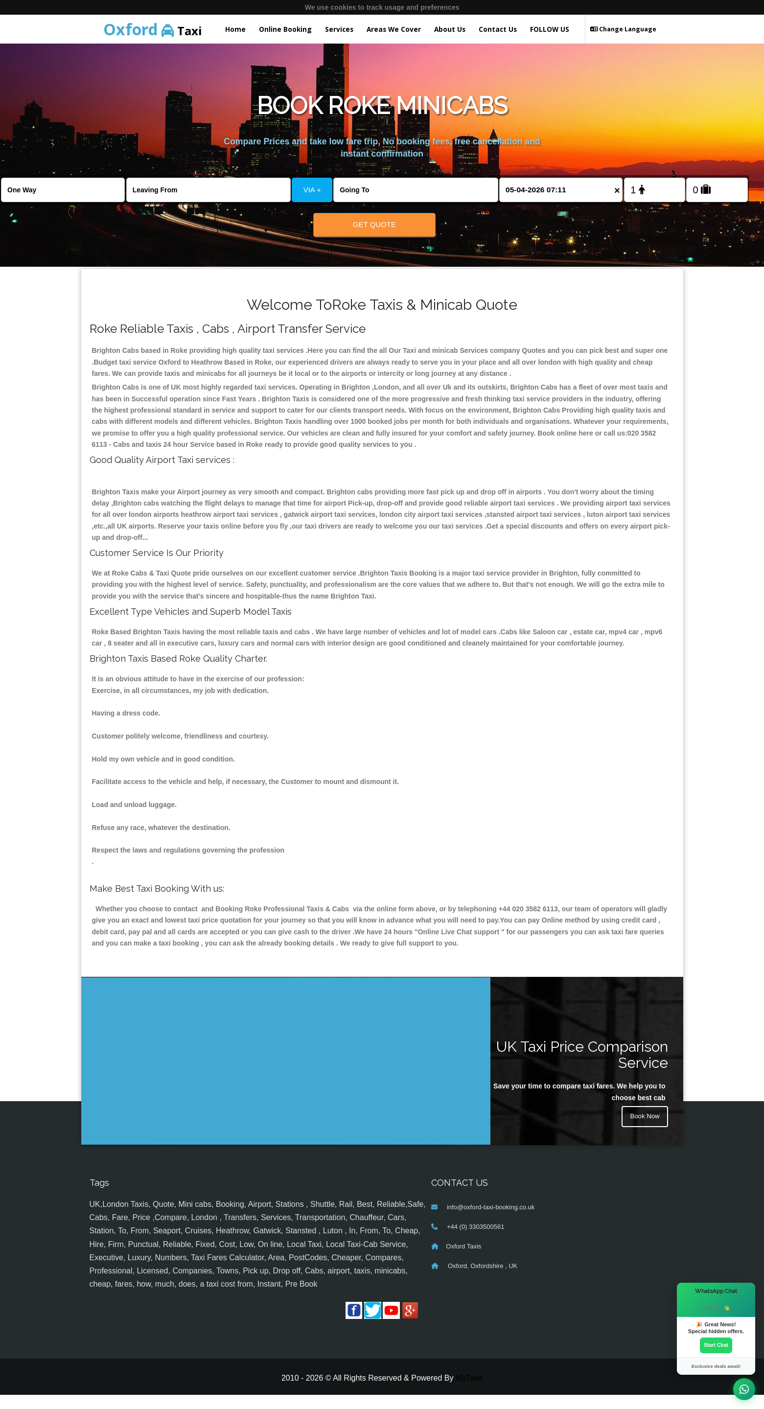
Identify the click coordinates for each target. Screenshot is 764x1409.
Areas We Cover (394, 29)
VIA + (312, 189)
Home (235, 29)
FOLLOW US (549, 29)
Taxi (152, 29)
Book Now (644, 1131)
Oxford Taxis (463, 1260)
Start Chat (716, 1345)
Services (339, 29)
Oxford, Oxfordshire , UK (481, 1279)
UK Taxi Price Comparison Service (582, 1068)
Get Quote (374, 224)
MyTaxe (469, 1391)
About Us (449, 29)
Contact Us (498, 29)
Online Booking (285, 29)
